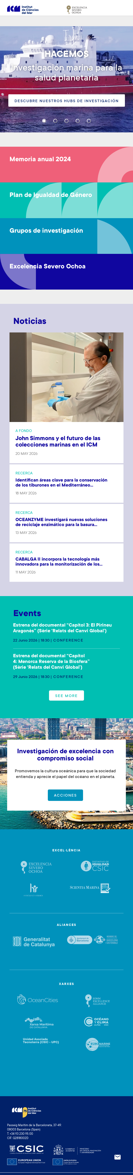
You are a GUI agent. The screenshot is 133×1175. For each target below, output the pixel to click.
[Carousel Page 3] (66, 121)
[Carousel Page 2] (55, 121)
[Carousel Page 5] (89, 121)
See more (66, 696)
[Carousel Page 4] (78, 121)
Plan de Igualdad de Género (51, 195)
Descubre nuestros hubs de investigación (67, 101)
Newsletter (117, 1157)
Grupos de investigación (46, 231)
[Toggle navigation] (120, 10)
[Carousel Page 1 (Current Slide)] (44, 121)
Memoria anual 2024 (40, 159)
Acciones (65, 795)
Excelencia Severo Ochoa (48, 267)
